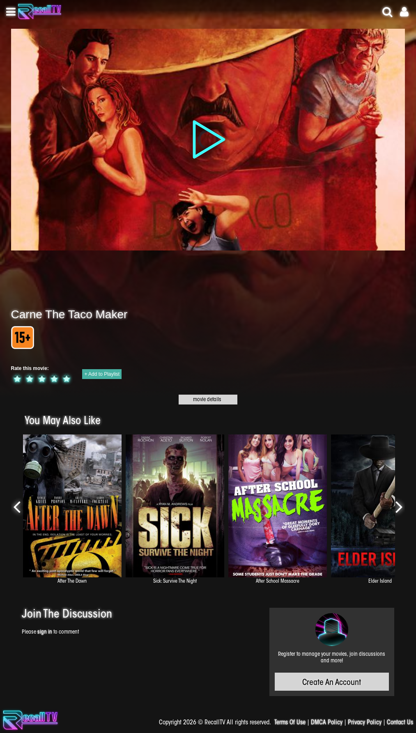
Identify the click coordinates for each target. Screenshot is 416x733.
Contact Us (400, 723)
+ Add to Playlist (102, 374)
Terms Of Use (290, 723)
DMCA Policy (326, 723)
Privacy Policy (365, 723)
